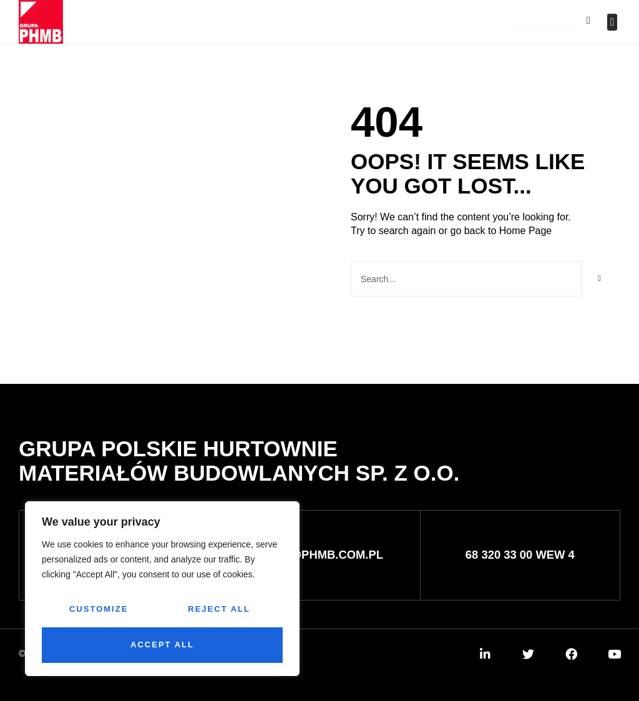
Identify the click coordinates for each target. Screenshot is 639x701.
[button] (544, 22)
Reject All (219, 609)
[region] (162, 588)
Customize (98, 609)
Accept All (162, 644)
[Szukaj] (599, 279)
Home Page (525, 230)
